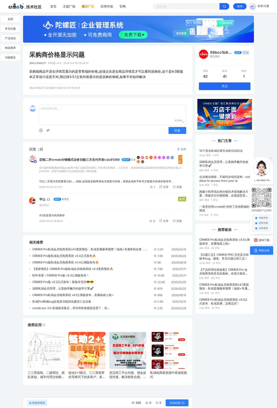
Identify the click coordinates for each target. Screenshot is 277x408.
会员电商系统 (37, 402)
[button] (181, 149)
